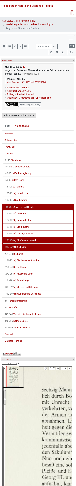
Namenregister (16, 321)
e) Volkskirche (16, 193)
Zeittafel (11, 307)
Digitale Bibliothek (26, 20)
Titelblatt (9, 153)
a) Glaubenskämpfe (17, 166)
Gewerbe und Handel (19, 207)
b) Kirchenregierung (18, 173)
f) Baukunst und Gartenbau (23, 293)
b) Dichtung (15, 267)
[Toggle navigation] (71, 38)
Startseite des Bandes (18, 87)
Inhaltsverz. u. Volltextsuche (19, 115)
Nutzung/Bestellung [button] (30, 104)
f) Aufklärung (16, 200)
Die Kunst (14, 254)
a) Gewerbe (15, 213)
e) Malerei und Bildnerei (21, 287)
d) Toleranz (14, 186)
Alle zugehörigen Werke (19, 91)
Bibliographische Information (21, 94)
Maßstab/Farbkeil (13, 341)
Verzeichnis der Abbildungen (23, 314)
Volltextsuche (22, 126)
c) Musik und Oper (19, 273)
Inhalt (7, 126)
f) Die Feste (15, 247)
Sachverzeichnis (17, 327)
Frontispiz (9, 147)
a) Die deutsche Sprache (22, 260)
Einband (9, 133)
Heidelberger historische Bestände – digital (27, 5)
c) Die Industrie (17, 227)
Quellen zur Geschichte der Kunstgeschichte (29, 97)
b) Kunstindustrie (18, 220)
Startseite (7, 20)
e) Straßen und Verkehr (21, 240)
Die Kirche (13, 160)
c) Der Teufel (14, 180)
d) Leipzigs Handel (19, 233)
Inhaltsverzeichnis (16, 301)
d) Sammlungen (17, 280)
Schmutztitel (11, 140)
